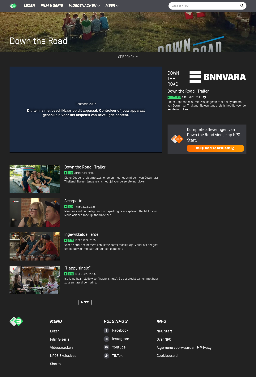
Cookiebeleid (167, 356)
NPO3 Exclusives (63, 356)
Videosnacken (82, 6)
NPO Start (164, 331)
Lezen (29, 6)
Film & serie (52, 6)
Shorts (55, 364)
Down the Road (173, 79)
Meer (112, 6)
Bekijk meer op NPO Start (215, 148)
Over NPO (164, 339)
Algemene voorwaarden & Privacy (184, 348)
